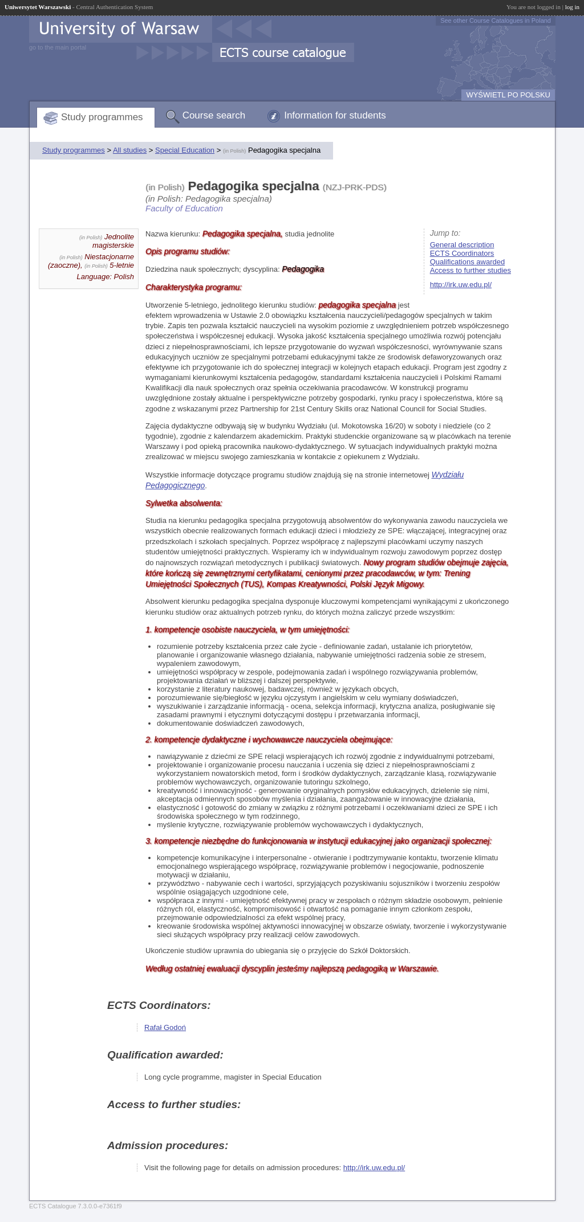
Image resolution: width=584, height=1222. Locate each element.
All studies (130, 150)
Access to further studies (470, 270)
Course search (214, 115)
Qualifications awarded (467, 262)
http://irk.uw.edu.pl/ (461, 284)
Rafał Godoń (165, 1027)
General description (462, 244)
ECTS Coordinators (462, 253)
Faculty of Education (184, 208)
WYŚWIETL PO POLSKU (508, 95)
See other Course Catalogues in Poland (495, 20)
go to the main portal (57, 47)
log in (572, 6)
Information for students (335, 115)
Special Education (184, 150)
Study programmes (102, 117)
